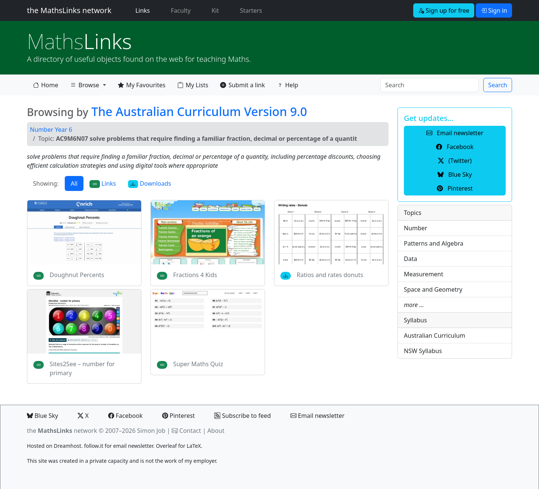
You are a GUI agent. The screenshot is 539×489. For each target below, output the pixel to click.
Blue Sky (42, 415)
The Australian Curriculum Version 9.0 (199, 111)
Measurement (423, 274)
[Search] (429, 85)
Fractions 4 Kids (195, 275)
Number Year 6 (51, 129)
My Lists (192, 85)
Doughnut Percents (77, 275)
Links (144, 10)
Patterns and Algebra (433, 243)
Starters (251, 10)
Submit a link (242, 85)
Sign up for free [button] (443, 10)
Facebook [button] (454, 147)
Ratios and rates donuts (330, 275)
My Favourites (141, 85)
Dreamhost (67, 445)
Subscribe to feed (242, 415)
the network (62, 430)
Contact (190, 430)
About (215, 430)
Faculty (181, 10)
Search (497, 85)
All (74, 183)
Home (45, 85)
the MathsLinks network (69, 10)
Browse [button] (84, 86)
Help (287, 85)
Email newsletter (317, 415)
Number (415, 228)
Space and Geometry (433, 289)
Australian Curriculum (434, 335)
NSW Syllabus (423, 351)
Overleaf (166, 445)
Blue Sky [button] (455, 174)
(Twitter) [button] (455, 161)
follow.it (93, 445)
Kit (215, 10)
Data (410, 259)
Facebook (125, 415)
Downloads (149, 183)
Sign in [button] (494, 10)
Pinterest (178, 415)
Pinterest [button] (454, 188)
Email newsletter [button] (455, 133)
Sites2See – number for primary (82, 368)
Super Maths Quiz (198, 364)
